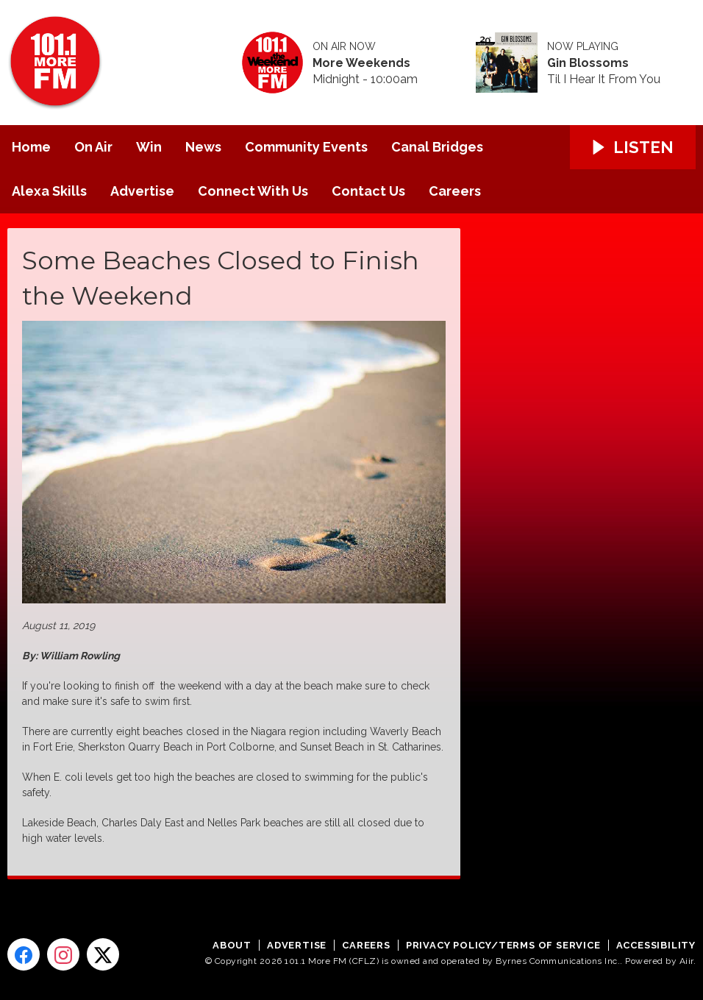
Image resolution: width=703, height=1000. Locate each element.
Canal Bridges (437, 147)
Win (149, 147)
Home (31, 147)
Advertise (142, 191)
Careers (455, 191)
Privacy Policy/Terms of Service (503, 945)
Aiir (686, 961)
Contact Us (368, 191)
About (232, 945)
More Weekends (361, 63)
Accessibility (656, 945)
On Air (93, 147)
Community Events (306, 147)
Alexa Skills (49, 191)
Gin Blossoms (588, 63)
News (203, 147)
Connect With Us (253, 191)
